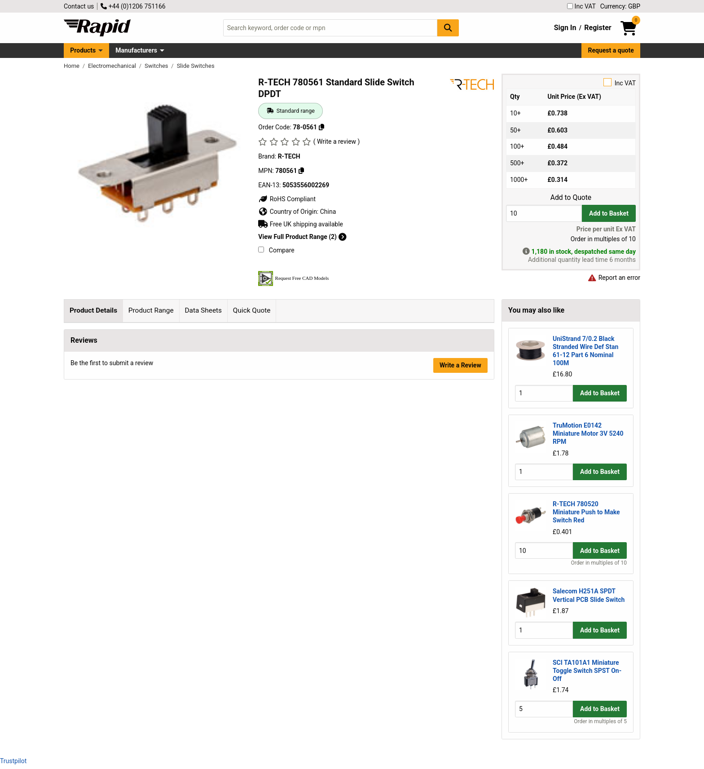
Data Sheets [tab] (203, 310)
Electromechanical (112, 65)
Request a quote (611, 50)
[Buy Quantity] (544, 213)
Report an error (613, 277)
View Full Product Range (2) (302, 236)
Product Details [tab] (93, 310)
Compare (276, 250)
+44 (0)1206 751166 (133, 6)
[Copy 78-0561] (321, 127)
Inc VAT (581, 6)
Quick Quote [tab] (252, 310)
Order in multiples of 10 (599, 563)
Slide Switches (196, 65)
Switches (157, 65)
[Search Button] (448, 27)
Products (83, 50)
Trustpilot (13, 761)
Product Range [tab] (151, 310)
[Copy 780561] (301, 171)
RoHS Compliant (287, 199)
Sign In (565, 27)
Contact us (79, 6)
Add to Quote (570, 197)
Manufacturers (136, 50)
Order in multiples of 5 (600, 721)
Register (597, 27)
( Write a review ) (336, 141)
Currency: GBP (620, 6)
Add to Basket (609, 213)
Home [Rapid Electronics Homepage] (72, 65)
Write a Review (460, 532)
